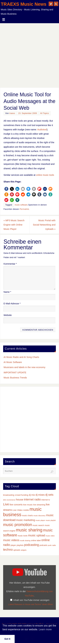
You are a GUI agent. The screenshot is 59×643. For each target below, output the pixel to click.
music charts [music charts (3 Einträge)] (27, 515)
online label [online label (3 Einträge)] (36, 540)
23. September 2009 (27, 113)
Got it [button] (7, 639)
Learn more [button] (45, 629)
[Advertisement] (29, 54)
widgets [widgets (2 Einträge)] (23, 550)
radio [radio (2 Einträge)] (54, 545)
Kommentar (10, 264)
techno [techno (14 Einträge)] (8, 549)
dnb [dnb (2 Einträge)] (4, 500)
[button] (6, 189)
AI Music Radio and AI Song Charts (21, 357)
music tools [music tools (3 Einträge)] (23, 536)
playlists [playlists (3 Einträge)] (20, 545)
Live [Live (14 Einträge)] (6, 504)
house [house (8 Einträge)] (19, 499)
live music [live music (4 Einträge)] (28, 504)
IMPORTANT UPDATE (15, 372)
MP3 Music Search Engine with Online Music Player (14, 224)
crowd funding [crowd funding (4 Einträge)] (21, 495)
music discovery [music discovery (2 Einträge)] (39, 515)
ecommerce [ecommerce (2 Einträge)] (11, 500)
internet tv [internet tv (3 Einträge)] (45, 500)
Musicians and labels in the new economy (24, 367)
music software (21, 205)
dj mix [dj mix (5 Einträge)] (32, 495)
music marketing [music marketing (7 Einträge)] (25, 520)
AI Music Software (13, 362)
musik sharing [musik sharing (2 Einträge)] (25, 540)
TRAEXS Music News (23, 4)
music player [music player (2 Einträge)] (40, 520)
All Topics (44, 113)
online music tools (45, 175)
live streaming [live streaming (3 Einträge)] (39, 505)
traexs (12, 113)
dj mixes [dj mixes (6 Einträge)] (40, 494)
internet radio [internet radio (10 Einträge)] (32, 499)
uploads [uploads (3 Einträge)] (16, 550)
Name (7, 292)
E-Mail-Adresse (12, 303)
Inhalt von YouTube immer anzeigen (31, 600)
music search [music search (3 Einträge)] (38, 525)
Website (8, 315)
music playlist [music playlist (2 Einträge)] (51, 520)
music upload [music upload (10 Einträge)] (36, 535)
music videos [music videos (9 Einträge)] (11, 540)
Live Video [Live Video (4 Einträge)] (18, 510)
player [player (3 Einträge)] (13, 545)
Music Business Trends (15, 377)
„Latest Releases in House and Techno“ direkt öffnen (30, 604)
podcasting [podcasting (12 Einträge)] (31, 545)
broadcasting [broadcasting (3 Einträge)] (8, 495)
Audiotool (42, 129)
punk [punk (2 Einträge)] (49, 545)
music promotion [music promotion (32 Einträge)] (17, 524)
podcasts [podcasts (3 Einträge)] (43, 545)
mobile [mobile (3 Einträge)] (26, 510)
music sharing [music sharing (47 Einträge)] (29, 529)
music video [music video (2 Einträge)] (50, 536)
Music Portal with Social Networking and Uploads (44, 224)
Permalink (24, 209)
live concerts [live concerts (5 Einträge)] (16, 504)
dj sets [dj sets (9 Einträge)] (49, 494)
